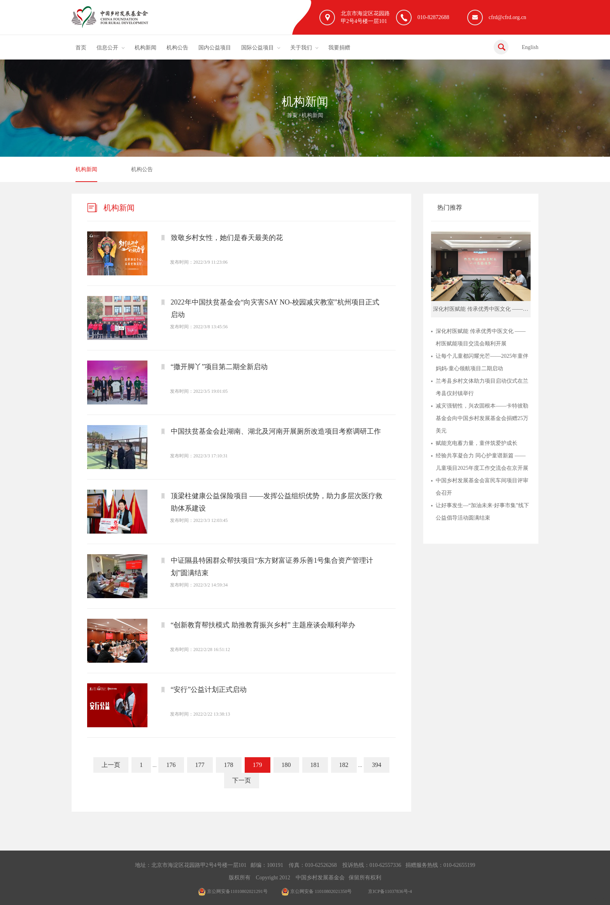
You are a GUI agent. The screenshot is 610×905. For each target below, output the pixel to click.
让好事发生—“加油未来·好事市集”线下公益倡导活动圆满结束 (482, 511)
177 (200, 764)
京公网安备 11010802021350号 (316, 891)
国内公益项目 (214, 48)
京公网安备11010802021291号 (233, 891)
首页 (80, 48)
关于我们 (301, 48)
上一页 (111, 764)
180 (286, 764)
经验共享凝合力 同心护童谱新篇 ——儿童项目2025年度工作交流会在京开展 (482, 462)
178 (228, 764)
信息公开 (107, 48)
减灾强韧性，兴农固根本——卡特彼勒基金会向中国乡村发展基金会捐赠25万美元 (482, 418)
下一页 (241, 780)
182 (344, 764)
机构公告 (177, 48)
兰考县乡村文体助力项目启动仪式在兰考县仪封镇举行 (482, 387)
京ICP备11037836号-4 (390, 891)
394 (376, 764)
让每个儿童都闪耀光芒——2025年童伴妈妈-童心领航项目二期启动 (482, 362)
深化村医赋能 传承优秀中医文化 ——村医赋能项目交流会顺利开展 (481, 337)
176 (171, 764)
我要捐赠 (339, 48)
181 (315, 764)
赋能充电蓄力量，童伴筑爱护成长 (476, 443)
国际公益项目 (257, 48)
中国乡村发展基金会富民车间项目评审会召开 (482, 487)
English (530, 47)
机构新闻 (145, 48)
